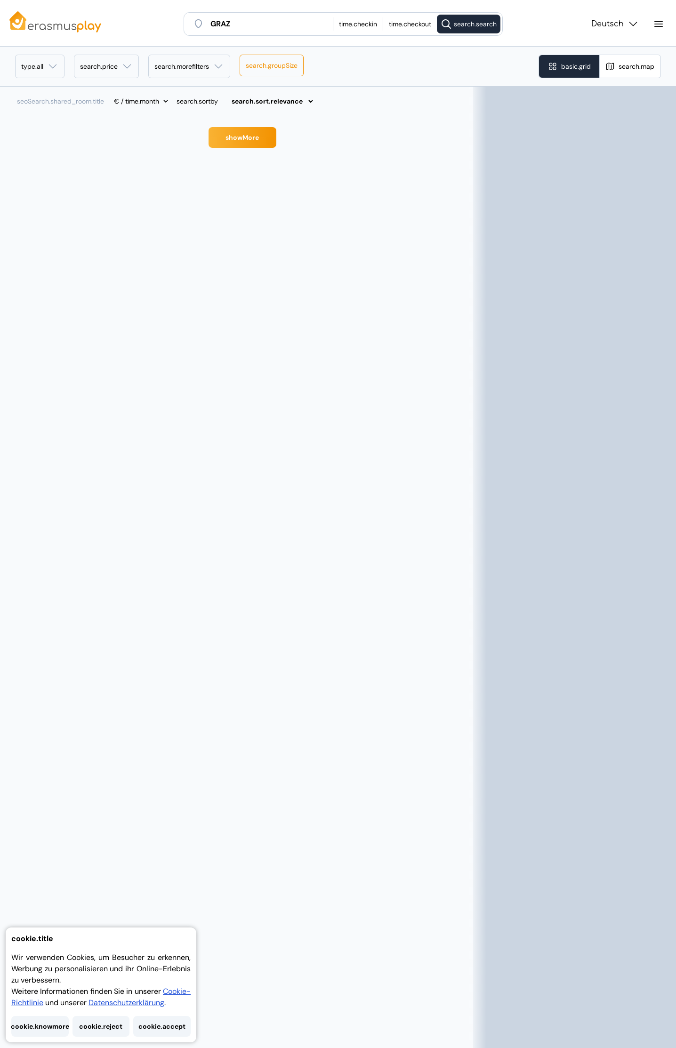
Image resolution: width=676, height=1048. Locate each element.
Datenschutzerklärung (126, 1003)
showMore (242, 137)
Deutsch (615, 24)
